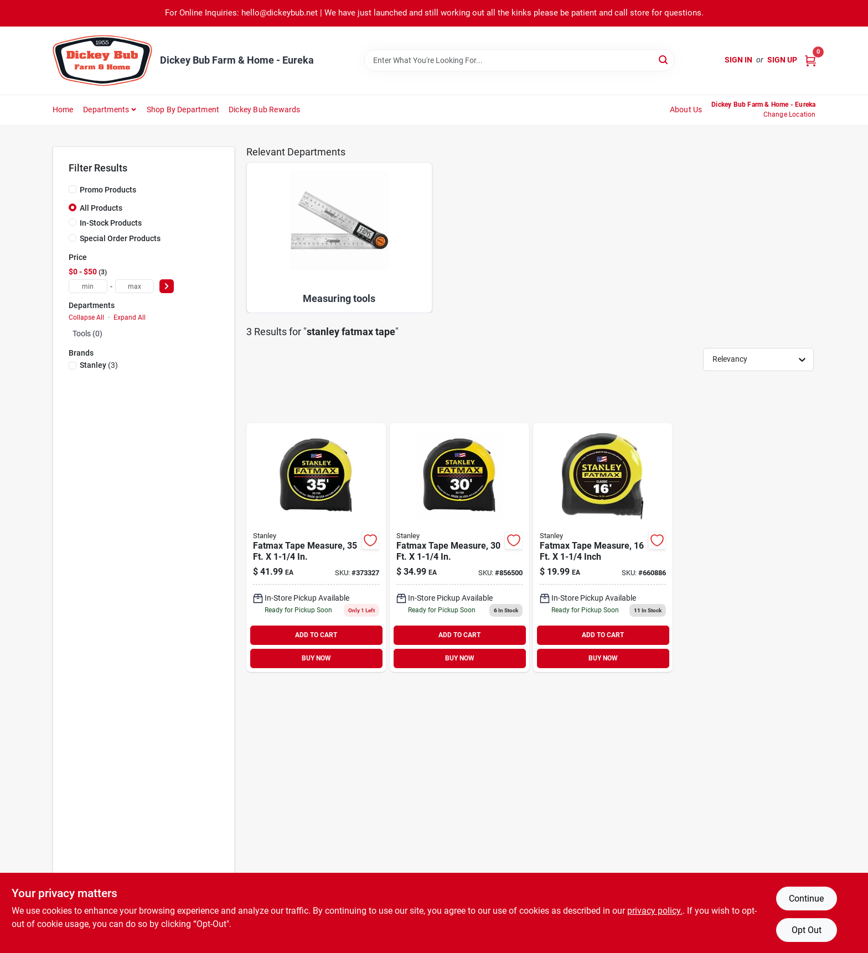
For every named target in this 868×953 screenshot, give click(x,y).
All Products (101, 208)
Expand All (129, 317)
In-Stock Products (111, 223)
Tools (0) (87, 333)
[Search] (664, 59)
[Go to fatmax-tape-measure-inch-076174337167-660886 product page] (603, 547)
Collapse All (86, 317)
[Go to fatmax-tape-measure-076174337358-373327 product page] (316, 547)
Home (63, 109)
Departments (106, 109)
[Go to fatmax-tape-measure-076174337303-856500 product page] (459, 547)
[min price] (88, 286)
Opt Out (807, 930)
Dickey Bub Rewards (265, 109)
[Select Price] (166, 286)
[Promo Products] (72, 189)
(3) (99, 365)
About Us (686, 109)
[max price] (134, 286)
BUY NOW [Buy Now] (316, 658)
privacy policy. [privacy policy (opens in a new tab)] (655, 910)
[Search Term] (519, 60)
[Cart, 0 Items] (810, 60)
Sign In (738, 59)
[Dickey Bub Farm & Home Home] (102, 60)
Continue (806, 898)
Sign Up (782, 59)
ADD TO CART (316, 635)
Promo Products (108, 189)
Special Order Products (120, 238)
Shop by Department (183, 109)
